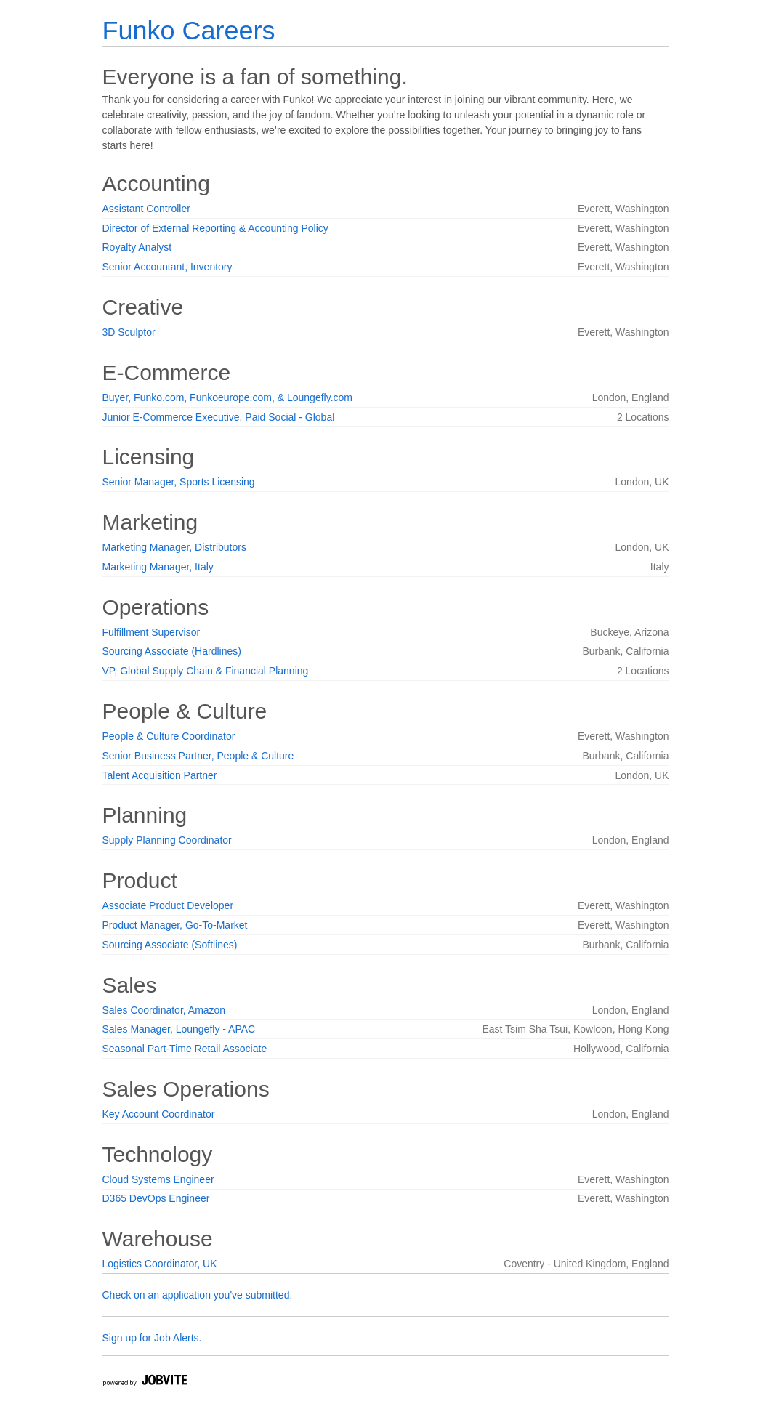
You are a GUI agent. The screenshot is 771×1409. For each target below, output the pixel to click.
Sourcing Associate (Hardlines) (171, 651)
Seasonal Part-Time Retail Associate (184, 1048)
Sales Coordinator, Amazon (164, 1010)
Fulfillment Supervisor (151, 632)
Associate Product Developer (168, 905)
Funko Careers (188, 30)
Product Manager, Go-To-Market (175, 925)
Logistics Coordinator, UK (159, 1263)
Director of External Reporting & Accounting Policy (215, 228)
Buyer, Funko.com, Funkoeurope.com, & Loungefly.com (227, 397)
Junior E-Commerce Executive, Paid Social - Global (218, 417)
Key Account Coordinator (158, 1114)
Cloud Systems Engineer (158, 1179)
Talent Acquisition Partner (159, 775)
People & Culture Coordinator (168, 736)
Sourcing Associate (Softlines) (170, 944)
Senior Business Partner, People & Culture (198, 756)
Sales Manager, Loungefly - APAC (179, 1029)
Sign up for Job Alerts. (152, 1338)
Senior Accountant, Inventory (167, 266)
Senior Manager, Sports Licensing (178, 482)
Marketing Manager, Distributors (174, 547)
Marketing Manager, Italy (158, 567)
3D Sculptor (129, 332)
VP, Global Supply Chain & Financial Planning (205, 671)
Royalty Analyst (137, 247)
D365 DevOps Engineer (156, 1198)
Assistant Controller (146, 208)
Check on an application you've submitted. (197, 1295)
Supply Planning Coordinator (167, 840)
